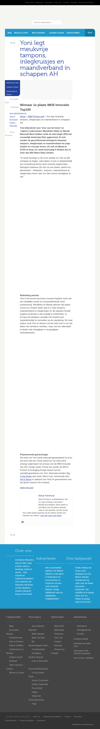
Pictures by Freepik (86, 2)
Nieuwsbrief (92, 22)
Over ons (58, 2)
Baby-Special (38, 634)
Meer (90, 33)
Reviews (13, 661)
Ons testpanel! (79, 558)
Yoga (34, 704)
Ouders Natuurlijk (40, 684)
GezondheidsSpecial (17, 113)
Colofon (66, 2)
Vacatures (49, 2)
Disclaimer (41, 720)
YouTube (73, 22)
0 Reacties (12, 107)
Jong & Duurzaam (40, 680)
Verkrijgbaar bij (83, 630)
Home (23, 116)
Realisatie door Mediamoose (83, 724)
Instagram (86, 22)
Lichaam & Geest (56, 33)
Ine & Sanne (26, 479)
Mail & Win (30, 2)
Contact (80, 634)
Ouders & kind (15, 657)
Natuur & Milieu (16, 645)
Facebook (66, 22)
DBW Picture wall (12, 83)
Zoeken (60, 22)
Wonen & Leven (21, 33)
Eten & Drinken (38, 33)
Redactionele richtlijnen (52, 717)
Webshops (39, 2)
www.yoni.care (26, 488)
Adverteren (46, 558)
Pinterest (79, 22)
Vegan (35, 692)
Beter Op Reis (38, 638)
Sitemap (74, 2)
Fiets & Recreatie (40, 661)
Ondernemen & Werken (11, 92)
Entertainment (15, 638)
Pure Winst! (37, 688)
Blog (10, 33)
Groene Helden (73, 33)
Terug (12, 43)
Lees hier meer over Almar (50, 516)
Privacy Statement (27, 720)
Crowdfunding (38, 649)
